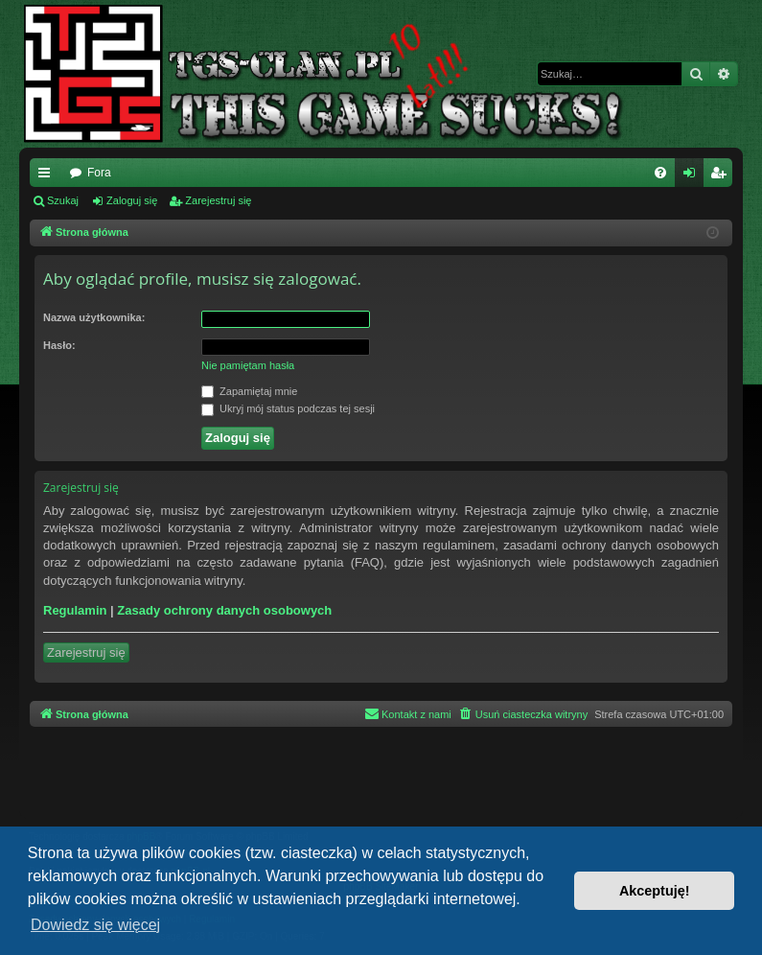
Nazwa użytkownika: (94, 317)
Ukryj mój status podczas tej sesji (288, 409)
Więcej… (47, 176)
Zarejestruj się (218, 200)
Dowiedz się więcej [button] (95, 925)
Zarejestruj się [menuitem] (721, 176)
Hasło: (59, 345)
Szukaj (63, 200)
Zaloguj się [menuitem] (693, 176)
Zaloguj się (131, 200)
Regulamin (74, 610)
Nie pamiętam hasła (247, 365)
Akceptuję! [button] (654, 890)
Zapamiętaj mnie (249, 392)
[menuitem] (660, 172)
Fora (99, 172)
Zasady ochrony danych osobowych (224, 610)
